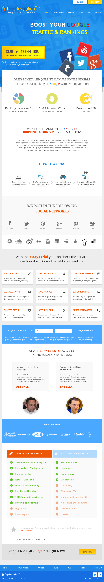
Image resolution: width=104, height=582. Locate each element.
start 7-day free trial (23, 52)
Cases (81, 13)
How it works (58, 13)
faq (69, 568)
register (95, 2)
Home (46, 13)
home (5, 568)
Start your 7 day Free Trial (19, 330)
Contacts (98, 13)
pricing (41, 568)
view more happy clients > (31, 540)
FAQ (88, 13)
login (80, 2)
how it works (22, 568)
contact (98, 568)
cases (56, 568)
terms (83, 568)
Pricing (71, 13)
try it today (85, 551)
